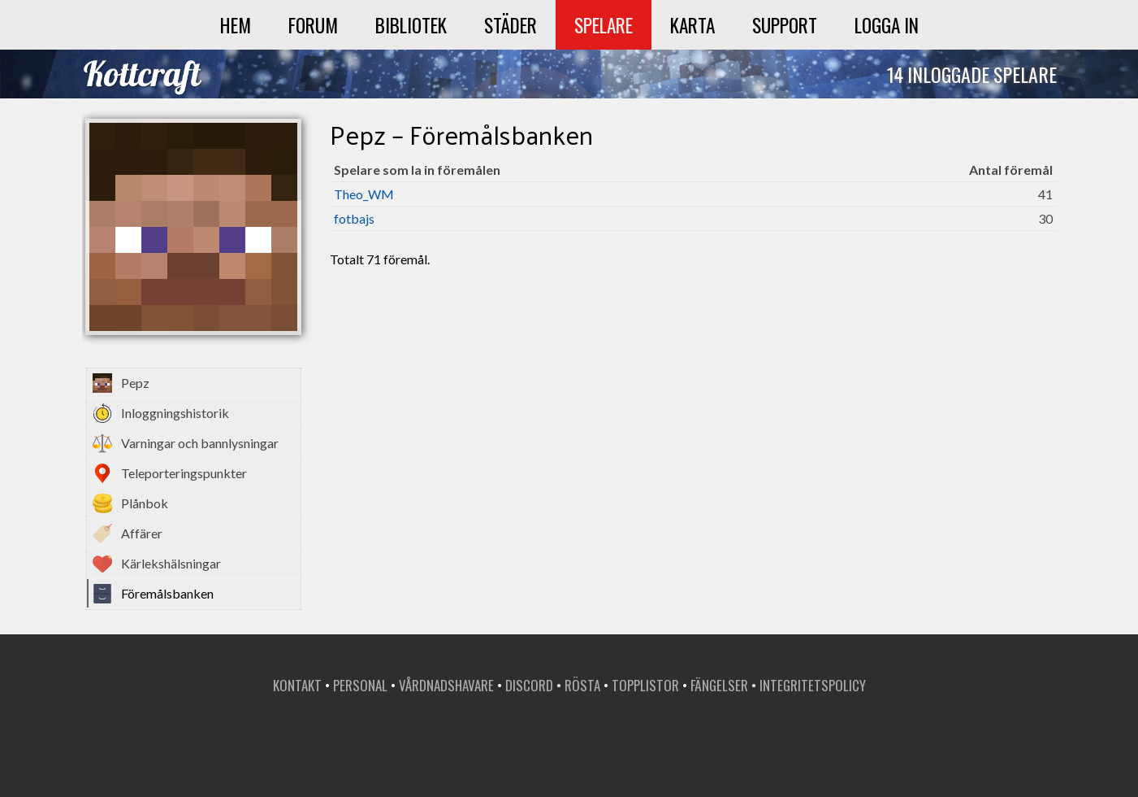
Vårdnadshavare (446, 685)
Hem (235, 25)
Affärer (141, 533)
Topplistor (645, 685)
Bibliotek (411, 25)
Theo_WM (364, 194)
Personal (360, 685)
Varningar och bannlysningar (200, 443)
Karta (692, 25)
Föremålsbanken (167, 593)
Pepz (135, 382)
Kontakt (297, 685)
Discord (529, 685)
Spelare (603, 25)
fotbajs (354, 218)
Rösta (582, 685)
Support (784, 25)
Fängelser (719, 685)
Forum (313, 25)
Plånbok (144, 503)
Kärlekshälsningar (171, 563)
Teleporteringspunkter (184, 473)
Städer (510, 25)
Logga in (887, 25)
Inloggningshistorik (175, 412)
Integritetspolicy (812, 685)
